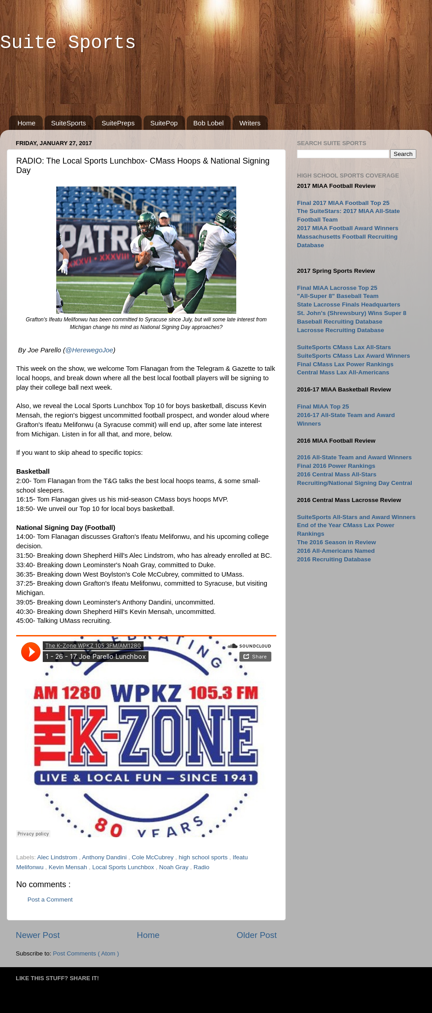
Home (27, 123)
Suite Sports (68, 43)
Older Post (257, 935)
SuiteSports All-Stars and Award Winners (356, 517)
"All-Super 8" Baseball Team (337, 296)
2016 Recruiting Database (334, 559)
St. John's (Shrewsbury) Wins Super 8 (351, 313)
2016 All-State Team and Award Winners (354, 457)
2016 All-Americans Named (336, 550)
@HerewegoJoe (89, 350)
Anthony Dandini (105, 857)
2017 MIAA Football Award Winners (347, 228)
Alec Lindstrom (58, 857)
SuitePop (164, 123)
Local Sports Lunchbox (124, 867)
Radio (201, 867)
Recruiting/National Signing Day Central (354, 483)
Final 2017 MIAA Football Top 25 (343, 203)
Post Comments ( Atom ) (86, 953)
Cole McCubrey (154, 857)
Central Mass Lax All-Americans (343, 372)
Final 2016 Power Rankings (336, 465)
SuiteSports (68, 123)
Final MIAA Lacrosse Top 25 (337, 287)
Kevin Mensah (69, 867)
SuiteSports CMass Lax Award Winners (353, 355)
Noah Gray (174, 867)
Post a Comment (50, 899)
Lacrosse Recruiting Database (340, 330)
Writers (250, 123)
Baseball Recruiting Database (339, 321)
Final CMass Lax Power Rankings (345, 364)
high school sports (204, 857)
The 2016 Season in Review (336, 542)
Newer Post (38, 935)
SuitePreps (118, 123)
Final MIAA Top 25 (323, 406)
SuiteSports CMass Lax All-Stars (344, 347)
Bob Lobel (209, 123)
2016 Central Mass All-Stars (337, 474)
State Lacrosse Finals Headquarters (348, 304)
